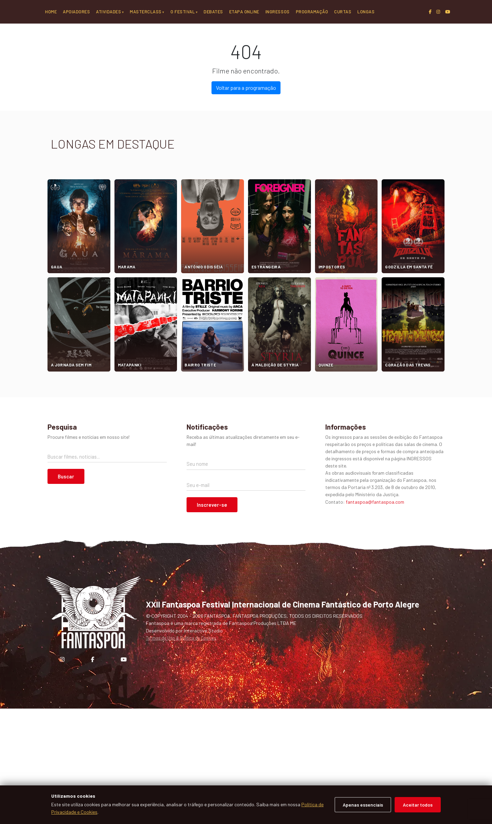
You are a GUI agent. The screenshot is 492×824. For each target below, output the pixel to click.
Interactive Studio (203, 746)
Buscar (66, 592)
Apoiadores (76, 11)
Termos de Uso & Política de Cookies (181, 753)
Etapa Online (244, 11)
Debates (213, 11)
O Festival (182, 11)
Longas (365, 11)
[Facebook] (430, 12)
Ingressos (277, 11)
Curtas (342, 11)
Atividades (108, 11)
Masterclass (146, 11)
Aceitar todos (418, 805)
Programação (312, 11)
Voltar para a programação (246, 203)
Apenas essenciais (363, 805)
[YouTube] (447, 12)
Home (51, 11)
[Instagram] (438, 12)
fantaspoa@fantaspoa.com (375, 617)
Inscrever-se (212, 620)
